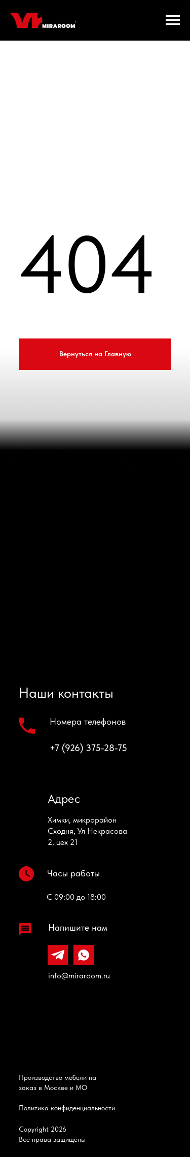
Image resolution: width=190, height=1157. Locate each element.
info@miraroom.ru (79, 975)
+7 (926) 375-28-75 (88, 747)
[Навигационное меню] (173, 20)
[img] (81, 1026)
